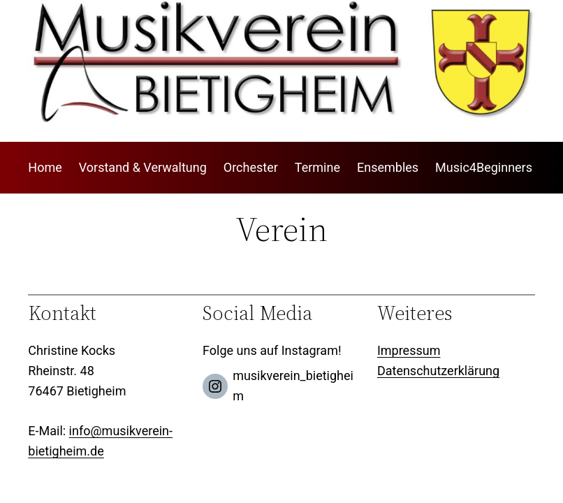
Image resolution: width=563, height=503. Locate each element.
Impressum (409, 350)
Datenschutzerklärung (438, 370)
